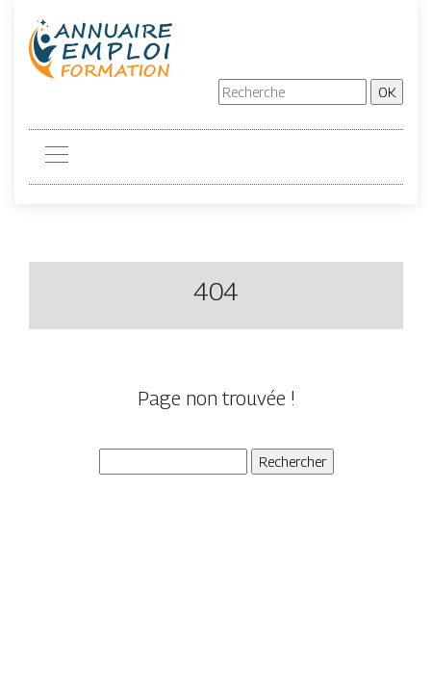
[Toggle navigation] (56, 157)
